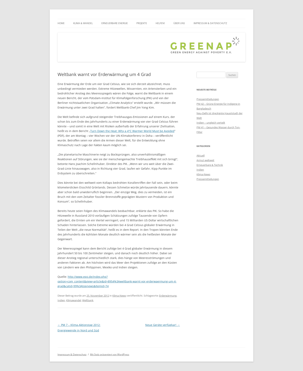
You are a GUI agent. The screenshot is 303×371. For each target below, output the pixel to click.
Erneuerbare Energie (114, 23)
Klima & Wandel (83, 23)
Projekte (141, 23)
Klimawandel (73, 300)
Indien (61, 300)
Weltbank (87, 300)
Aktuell (201, 155)
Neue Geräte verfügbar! (162, 325)
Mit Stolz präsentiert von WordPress (109, 354)
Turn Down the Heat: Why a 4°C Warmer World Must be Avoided (132, 131)
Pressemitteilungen (208, 99)
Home (61, 23)
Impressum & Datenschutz (210, 23)
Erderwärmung (168, 295)
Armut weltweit (205, 160)
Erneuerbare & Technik (210, 165)
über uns (179, 23)
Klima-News (119, 295)
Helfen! (160, 23)
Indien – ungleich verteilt (211, 122)
